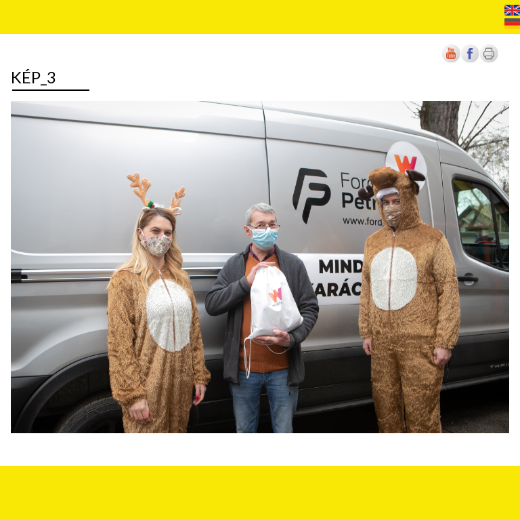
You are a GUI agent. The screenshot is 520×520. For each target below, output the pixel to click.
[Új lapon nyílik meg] (469, 60)
